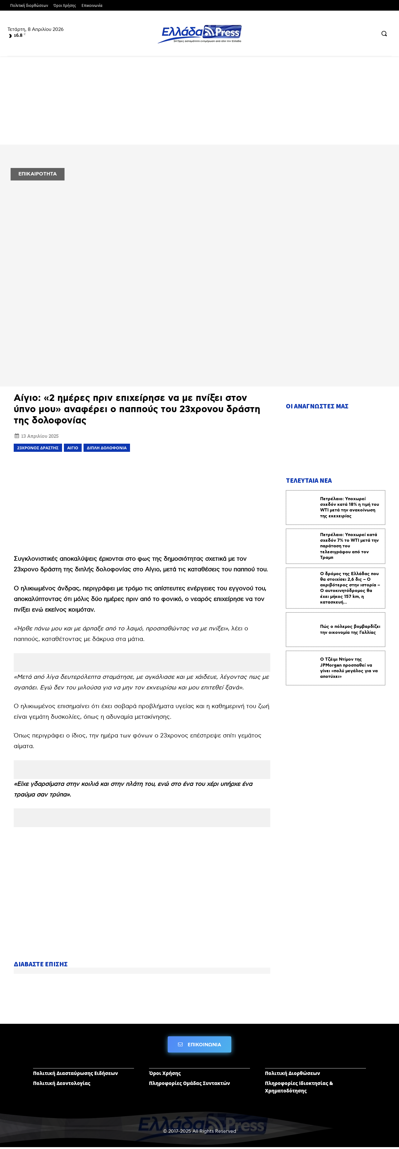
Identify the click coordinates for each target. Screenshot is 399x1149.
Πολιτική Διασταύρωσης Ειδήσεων (75, 1075)
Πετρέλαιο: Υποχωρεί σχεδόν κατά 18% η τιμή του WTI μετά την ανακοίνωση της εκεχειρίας (349, 509)
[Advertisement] (142, 502)
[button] (384, 33)
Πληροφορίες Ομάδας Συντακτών (189, 1085)
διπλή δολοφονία (107, 448)
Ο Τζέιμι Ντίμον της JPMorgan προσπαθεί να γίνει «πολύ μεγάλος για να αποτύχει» (349, 670)
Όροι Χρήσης (165, 1075)
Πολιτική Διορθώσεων (292, 1075)
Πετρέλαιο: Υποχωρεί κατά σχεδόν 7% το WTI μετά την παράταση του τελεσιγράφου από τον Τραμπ (349, 548)
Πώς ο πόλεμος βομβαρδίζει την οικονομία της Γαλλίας (350, 631)
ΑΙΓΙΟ (72, 448)
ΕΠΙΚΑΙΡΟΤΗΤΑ (37, 174)
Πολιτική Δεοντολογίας (61, 1085)
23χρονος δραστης (38, 448)
